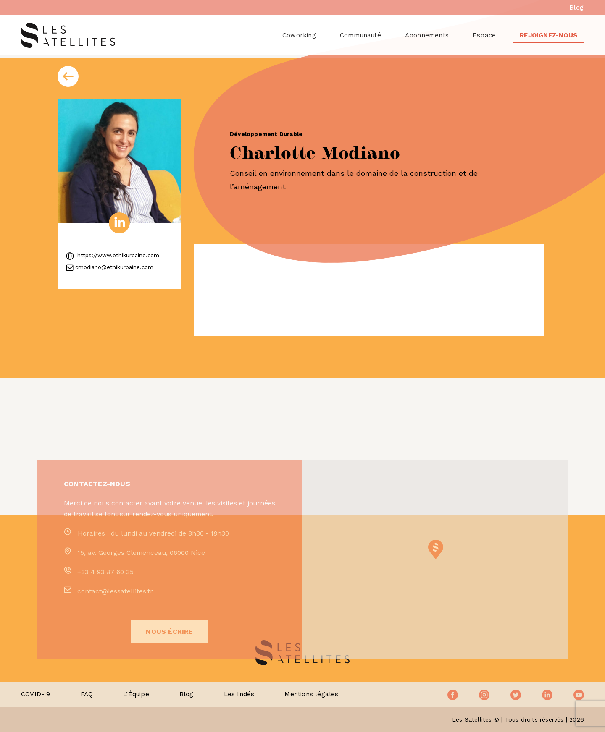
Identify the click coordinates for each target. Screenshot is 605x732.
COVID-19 (35, 694)
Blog (576, 7)
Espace (484, 35)
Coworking (299, 35)
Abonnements (427, 35)
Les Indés (239, 694)
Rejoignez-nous (548, 35)
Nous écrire (169, 657)
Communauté (360, 35)
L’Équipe (136, 694)
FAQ (87, 694)
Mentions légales (311, 694)
